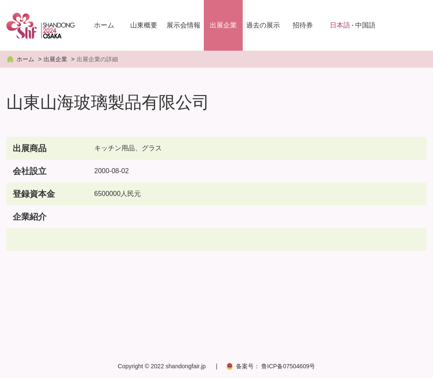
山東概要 (143, 25)
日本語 (340, 25)
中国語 (365, 25)
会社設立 (30, 171)
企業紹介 (30, 216)
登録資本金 (34, 194)
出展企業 (223, 25)
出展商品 (30, 148)
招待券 (303, 25)
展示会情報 (183, 25)
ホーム (104, 25)
